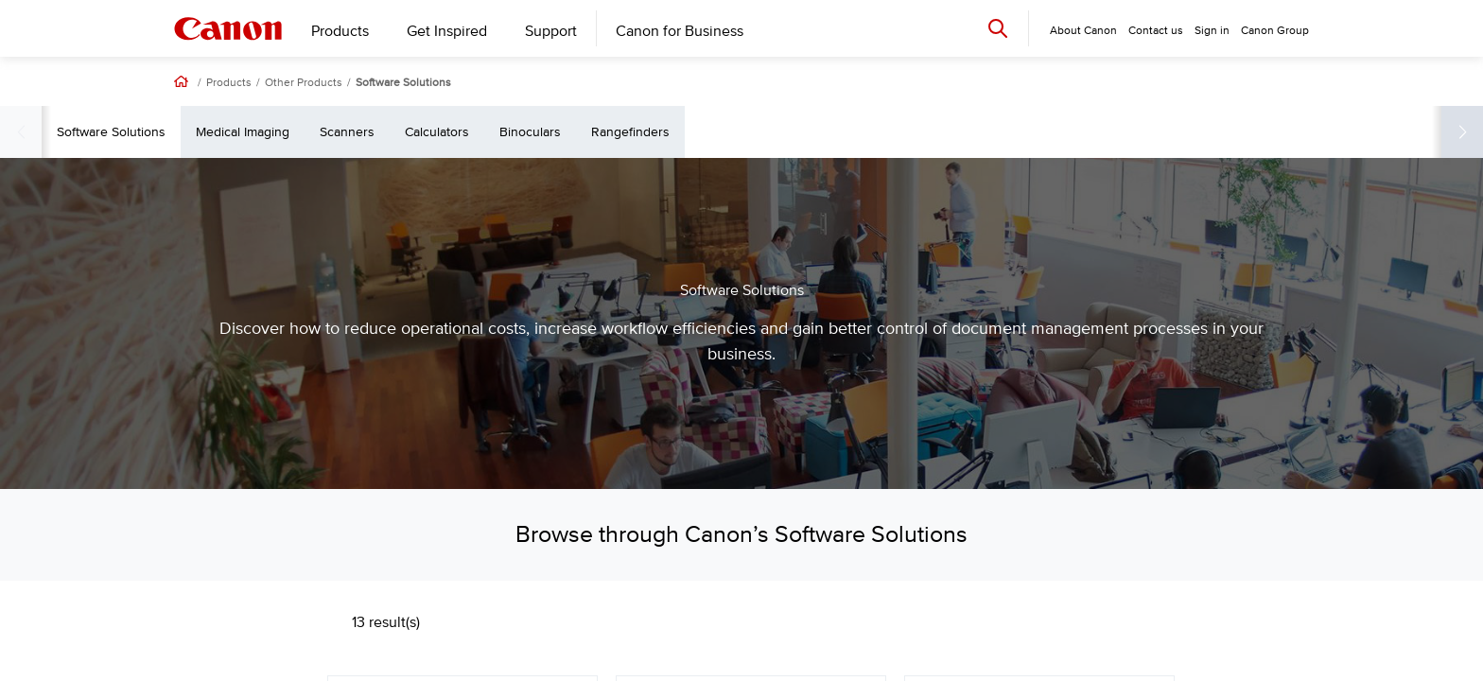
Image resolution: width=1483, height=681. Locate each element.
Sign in (1212, 31)
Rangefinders (1008, 132)
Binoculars (908, 132)
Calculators (815, 132)
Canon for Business (679, 31)
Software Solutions (403, 83)
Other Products (303, 83)
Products (340, 31)
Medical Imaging (621, 132)
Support (551, 31)
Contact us (1155, 31)
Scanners (725, 132)
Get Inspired (447, 31)
